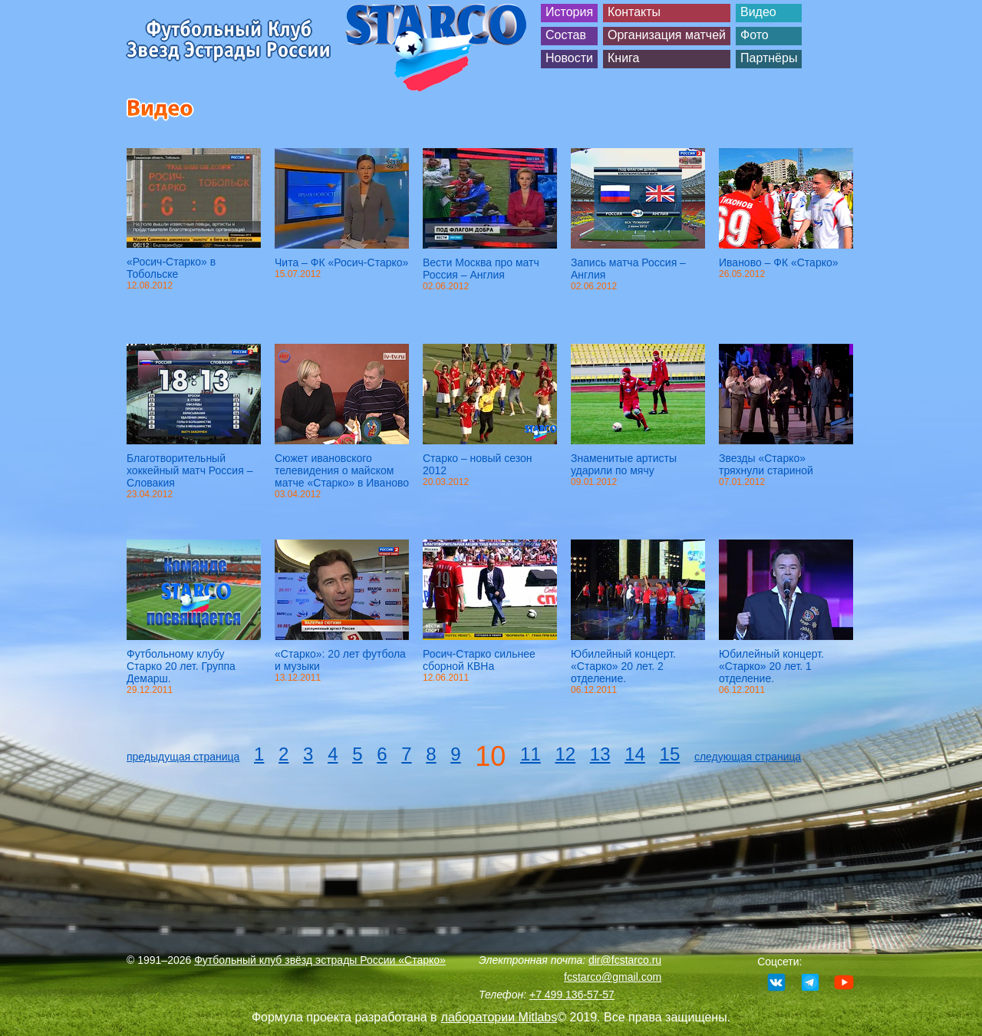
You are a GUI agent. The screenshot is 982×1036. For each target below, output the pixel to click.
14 (634, 754)
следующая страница (747, 757)
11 (530, 754)
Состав (565, 34)
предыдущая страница (183, 757)
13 (600, 754)
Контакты (634, 11)
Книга (623, 57)
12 (565, 754)
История (569, 11)
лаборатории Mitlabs (499, 1017)
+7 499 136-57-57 (572, 994)
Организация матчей (667, 34)
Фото (754, 34)
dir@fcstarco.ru (624, 960)
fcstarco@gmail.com (612, 977)
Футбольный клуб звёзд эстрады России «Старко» (320, 960)
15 (670, 754)
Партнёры (768, 57)
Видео (758, 11)
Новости (569, 57)
